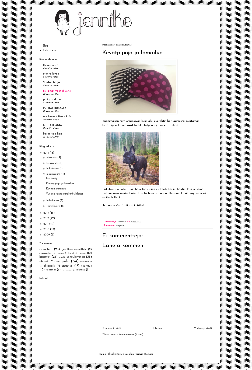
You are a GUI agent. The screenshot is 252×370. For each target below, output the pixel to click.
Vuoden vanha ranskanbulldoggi (64, 194)
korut (71, 253)
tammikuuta (54, 206)
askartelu (45, 249)
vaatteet (51, 270)
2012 (46, 218)
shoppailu (49, 266)
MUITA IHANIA (52, 125)
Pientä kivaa (51, 74)
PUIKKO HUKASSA (54, 108)
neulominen (77, 257)
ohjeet (43, 261)
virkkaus (80, 270)
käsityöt (45, 257)
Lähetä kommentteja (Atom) (126, 334)
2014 (46, 153)
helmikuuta (53, 200)
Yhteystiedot (50, 50)
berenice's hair (52, 134)
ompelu (120, 225)
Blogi (45, 46)
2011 (46, 224)
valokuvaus (67, 270)
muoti (62, 257)
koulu (83, 253)
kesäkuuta (53, 163)
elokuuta (52, 157)
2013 (46, 213)
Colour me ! (50, 65)
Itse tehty (51, 178)
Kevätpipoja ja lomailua (60, 183)
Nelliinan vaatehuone (57, 91)
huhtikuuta (53, 168)
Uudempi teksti (112, 328)
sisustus (67, 265)
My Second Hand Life (57, 116)
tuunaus (86, 265)
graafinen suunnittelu (74, 249)
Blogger (148, 354)
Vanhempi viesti (203, 328)
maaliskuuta (54, 174)
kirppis (61, 253)
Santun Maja (51, 82)
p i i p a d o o (52, 99)
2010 (46, 229)
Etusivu (157, 328)
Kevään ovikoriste (56, 189)
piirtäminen (86, 262)
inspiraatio (45, 253)
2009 (47, 235)
